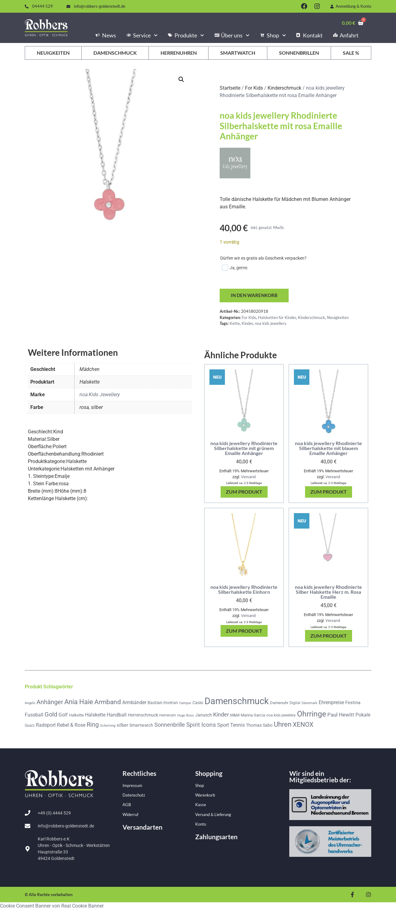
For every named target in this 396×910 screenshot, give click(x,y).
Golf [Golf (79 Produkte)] (63, 715)
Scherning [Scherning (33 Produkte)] (107, 726)
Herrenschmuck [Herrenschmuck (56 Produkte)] (143, 715)
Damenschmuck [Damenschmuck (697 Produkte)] (236, 701)
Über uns (232, 35)
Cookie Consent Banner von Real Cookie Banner (52, 906)
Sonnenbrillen (299, 53)
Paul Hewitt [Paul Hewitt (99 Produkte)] (340, 715)
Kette (235, 323)
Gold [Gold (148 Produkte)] (51, 714)
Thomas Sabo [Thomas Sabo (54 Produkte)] (259, 725)
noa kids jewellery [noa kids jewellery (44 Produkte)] (281, 715)
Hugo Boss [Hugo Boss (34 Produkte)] (185, 716)
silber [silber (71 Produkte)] (122, 725)
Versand (248, 477)
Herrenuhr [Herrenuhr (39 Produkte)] (167, 715)
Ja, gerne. (235, 268)
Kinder (247, 323)
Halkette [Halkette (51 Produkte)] (76, 715)
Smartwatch (237, 53)
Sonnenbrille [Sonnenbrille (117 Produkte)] (169, 725)
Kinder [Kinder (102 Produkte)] (221, 715)
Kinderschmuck (284, 88)
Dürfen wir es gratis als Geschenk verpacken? (263, 258)
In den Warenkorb (255, 296)
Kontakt (309, 35)
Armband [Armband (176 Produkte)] (107, 702)
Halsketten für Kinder (277, 317)
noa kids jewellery (270, 323)
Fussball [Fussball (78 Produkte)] (34, 715)
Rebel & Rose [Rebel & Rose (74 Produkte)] (71, 725)
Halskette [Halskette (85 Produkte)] (95, 715)
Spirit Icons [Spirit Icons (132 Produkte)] (201, 725)
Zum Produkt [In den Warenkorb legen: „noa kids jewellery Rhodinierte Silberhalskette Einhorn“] (244, 631)
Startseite (230, 88)
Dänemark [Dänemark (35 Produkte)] (309, 703)
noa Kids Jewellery (100, 395)
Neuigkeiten (53, 53)
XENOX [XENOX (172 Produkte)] (303, 725)
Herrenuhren (179, 53)
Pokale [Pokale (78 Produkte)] (362, 715)
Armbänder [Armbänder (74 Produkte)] (134, 703)
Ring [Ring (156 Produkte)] (93, 725)
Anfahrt (346, 35)
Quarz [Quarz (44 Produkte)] (30, 726)
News (106, 35)
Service (142, 35)
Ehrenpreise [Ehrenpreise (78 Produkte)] (331, 703)
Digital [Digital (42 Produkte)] (295, 703)
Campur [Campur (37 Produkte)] (185, 703)
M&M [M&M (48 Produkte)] (234, 715)
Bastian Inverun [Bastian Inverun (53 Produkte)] (163, 702)
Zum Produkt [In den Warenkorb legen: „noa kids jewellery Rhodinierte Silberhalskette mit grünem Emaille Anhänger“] (244, 492)
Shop (273, 35)
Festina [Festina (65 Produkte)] (352, 703)
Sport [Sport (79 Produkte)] (223, 725)
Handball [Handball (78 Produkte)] (117, 715)
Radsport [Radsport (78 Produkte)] (46, 725)
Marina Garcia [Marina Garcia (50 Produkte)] (253, 715)
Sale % (351, 53)
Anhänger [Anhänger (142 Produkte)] (50, 702)
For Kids (254, 88)
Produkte (186, 35)
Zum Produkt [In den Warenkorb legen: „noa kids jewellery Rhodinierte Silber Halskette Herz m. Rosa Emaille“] (328, 636)
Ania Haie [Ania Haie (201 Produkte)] (78, 702)
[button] (181, 79)
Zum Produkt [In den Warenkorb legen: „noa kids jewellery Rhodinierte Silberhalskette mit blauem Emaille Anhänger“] (328, 492)
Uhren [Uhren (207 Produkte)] (282, 725)
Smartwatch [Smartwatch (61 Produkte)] (141, 725)
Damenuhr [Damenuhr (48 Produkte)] (279, 703)
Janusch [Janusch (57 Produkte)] (203, 715)
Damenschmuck (115, 53)
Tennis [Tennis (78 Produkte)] (237, 725)
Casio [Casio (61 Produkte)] (197, 703)
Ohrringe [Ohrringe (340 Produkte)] (311, 714)
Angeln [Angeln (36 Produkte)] (30, 703)
